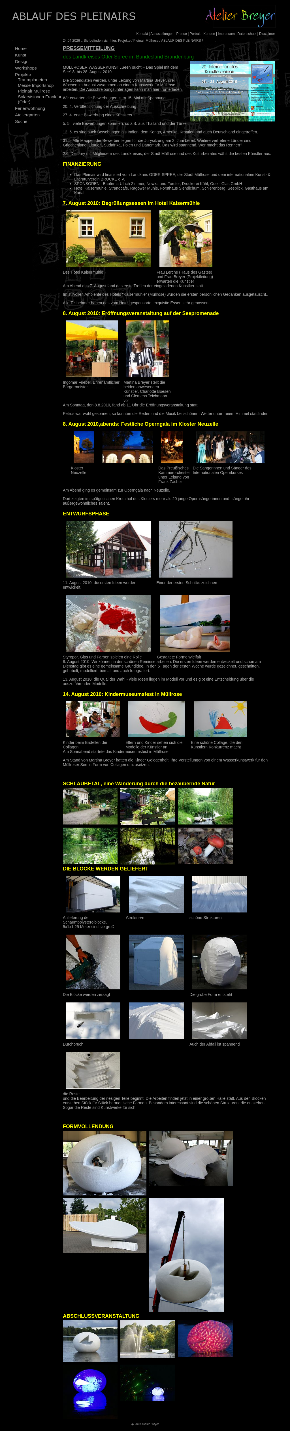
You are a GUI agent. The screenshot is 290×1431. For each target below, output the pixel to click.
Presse (181, 34)
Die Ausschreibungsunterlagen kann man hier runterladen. (130, 89)
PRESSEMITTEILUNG (89, 48)
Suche (21, 121)
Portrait (195, 34)
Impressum (226, 34)
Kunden (209, 34)
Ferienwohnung (30, 108)
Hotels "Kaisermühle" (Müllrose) (137, 294)
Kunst (20, 55)
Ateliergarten (27, 114)
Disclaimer (267, 34)
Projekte (23, 74)
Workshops (26, 68)
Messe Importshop (36, 85)
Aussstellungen (161, 34)
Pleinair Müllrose (34, 91)
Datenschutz (246, 34)
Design (22, 61)
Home (21, 48)
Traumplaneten (32, 79)
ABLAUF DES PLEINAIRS (181, 41)
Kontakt (142, 34)
